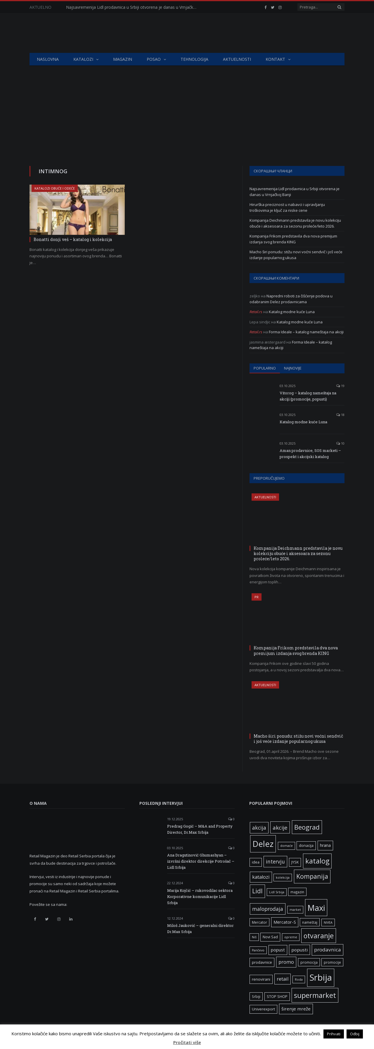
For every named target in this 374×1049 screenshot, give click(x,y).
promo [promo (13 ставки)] (286, 962)
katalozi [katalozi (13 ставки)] (261, 877)
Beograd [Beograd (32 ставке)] (307, 827)
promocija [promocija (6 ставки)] (309, 962)
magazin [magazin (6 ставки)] (297, 892)
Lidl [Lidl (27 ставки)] (257, 891)
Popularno (265, 368)
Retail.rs (256, 311)
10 (340, 443)
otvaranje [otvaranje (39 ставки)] (319, 935)
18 (340, 414)
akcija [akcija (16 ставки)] (259, 827)
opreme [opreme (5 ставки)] (290, 937)
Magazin (122, 59)
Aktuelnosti (237, 59)
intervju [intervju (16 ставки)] (275, 861)
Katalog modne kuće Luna (292, 311)
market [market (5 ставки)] (295, 910)
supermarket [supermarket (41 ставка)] (315, 995)
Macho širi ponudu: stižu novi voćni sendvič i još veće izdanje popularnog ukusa (296, 254)
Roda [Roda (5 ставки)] (299, 979)
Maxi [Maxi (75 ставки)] (316, 907)
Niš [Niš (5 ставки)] (254, 937)
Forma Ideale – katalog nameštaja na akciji (306, 331)
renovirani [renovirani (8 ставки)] (261, 979)
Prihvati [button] (333, 1033)
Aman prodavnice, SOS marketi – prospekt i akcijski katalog (310, 453)
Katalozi (83, 59)
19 (340, 386)
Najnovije (293, 368)
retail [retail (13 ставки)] (282, 979)
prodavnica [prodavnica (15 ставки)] (327, 949)
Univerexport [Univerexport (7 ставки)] (263, 1009)
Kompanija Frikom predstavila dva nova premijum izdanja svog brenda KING (293, 239)
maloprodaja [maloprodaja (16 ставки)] (267, 908)
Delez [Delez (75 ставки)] (262, 843)
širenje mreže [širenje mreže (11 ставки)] (296, 1009)
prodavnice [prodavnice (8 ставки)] (262, 962)
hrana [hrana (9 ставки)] (325, 845)
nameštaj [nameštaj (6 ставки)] (309, 922)
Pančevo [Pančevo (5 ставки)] (258, 950)
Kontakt (275, 59)
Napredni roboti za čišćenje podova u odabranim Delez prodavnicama (291, 298)
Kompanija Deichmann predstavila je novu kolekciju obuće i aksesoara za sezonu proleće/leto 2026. (295, 223)
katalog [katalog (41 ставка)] (317, 861)
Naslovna (48, 59)
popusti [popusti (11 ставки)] (299, 950)
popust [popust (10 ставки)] (278, 950)
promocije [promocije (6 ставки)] (332, 962)
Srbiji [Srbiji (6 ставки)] (256, 996)
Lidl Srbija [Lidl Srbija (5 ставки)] (276, 892)
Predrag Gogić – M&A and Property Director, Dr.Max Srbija (200, 829)
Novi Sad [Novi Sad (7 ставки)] (270, 936)
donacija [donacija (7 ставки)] (306, 845)
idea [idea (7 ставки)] (255, 862)
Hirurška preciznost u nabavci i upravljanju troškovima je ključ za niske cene (287, 207)
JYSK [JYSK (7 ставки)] (295, 862)
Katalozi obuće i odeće (54, 188)
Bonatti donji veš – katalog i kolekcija (73, 239)
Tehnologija (194, 59)
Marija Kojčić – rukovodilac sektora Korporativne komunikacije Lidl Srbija (200, 896)
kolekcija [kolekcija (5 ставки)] (283, 877)
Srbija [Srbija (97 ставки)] (320, 977)
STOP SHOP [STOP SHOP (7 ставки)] (277, 996)
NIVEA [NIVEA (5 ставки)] (328, 922)
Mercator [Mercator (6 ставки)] (259, 922)
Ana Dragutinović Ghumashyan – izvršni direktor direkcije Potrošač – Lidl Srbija (200, 861)
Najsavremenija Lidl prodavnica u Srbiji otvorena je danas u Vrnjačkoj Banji (133, 7)
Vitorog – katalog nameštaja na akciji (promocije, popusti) (308, 396)
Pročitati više (187, 1042)
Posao (154, 59)
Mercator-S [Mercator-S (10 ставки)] (284, 922)
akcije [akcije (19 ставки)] (280, 827)
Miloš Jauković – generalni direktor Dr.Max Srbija (200, 928)
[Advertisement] (187, 110)
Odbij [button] (354, 1033)
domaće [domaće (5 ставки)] (286, 846)
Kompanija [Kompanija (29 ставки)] (312, 876)
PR (256, 597)
